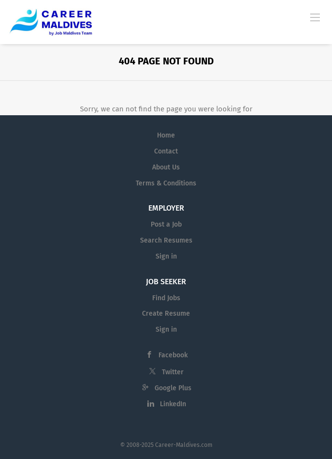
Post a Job (166, 224)
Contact (166, 151)
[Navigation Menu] (315, 17)
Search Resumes (166, 240)
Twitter (173, 372)
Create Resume (166, 313)
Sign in (166, 256)
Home (166, 135)
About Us (166, 167)
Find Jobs (166, 298)
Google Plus (173, 388)
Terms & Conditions (166, 183)
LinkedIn (173, 404)
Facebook (173, 355)
